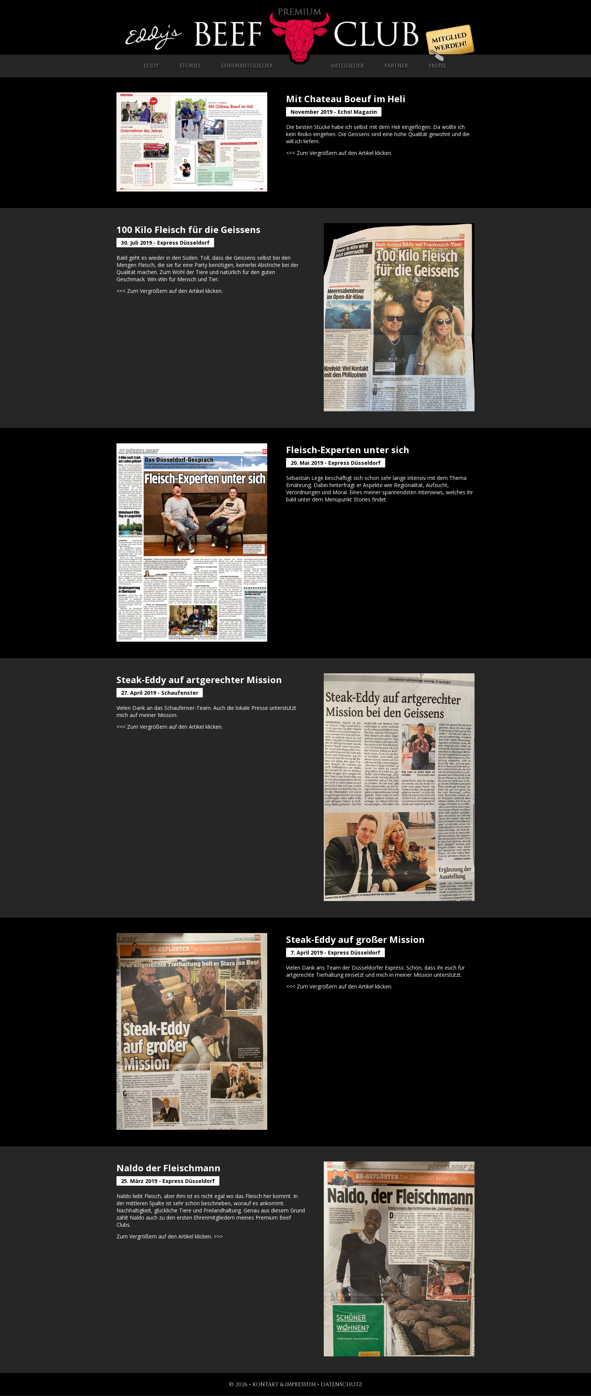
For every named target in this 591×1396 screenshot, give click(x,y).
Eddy (151, 65)
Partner (396, 65)
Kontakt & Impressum (284, 1384)
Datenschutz (341, 1384)
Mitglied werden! (449, 42)
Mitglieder (347, 65)
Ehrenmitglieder (247, 65)
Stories (190, 65)
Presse (437, 62)
